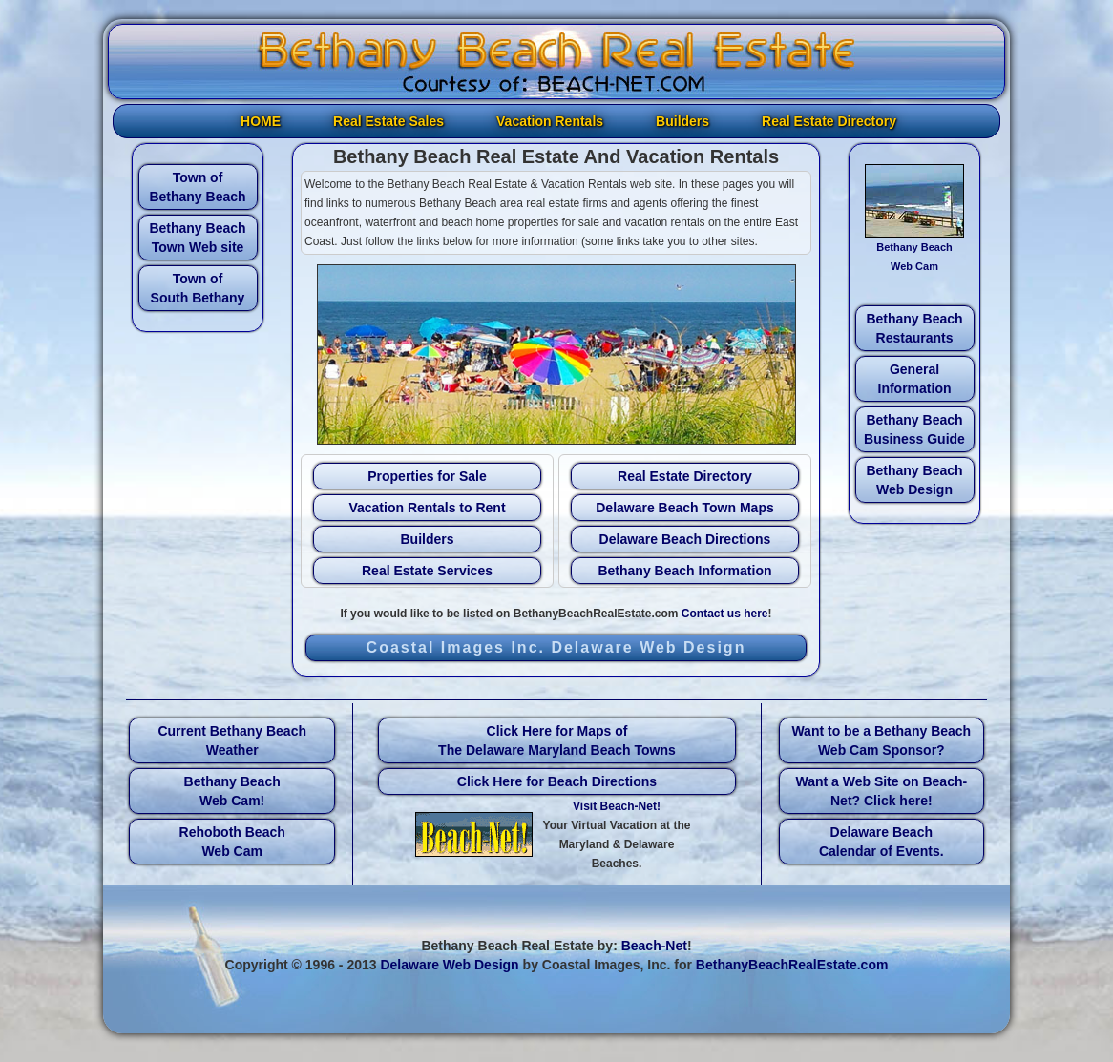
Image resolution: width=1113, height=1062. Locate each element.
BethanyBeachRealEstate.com (792, 964)
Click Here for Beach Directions (557, 781)
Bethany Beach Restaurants (914, 328)
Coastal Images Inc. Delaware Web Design (556, 647)
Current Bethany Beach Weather (232, 740)
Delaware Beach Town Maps (684, 507)
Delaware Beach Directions (685, 539)
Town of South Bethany (198, 288)
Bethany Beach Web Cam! (232, 791)
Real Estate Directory (829, 121)
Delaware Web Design (449, 964)
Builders (682, 121)
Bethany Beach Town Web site (197, 237)
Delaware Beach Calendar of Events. (881, 841)
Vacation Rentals (549, 121)
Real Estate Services (427, 570)
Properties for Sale (427, 476)
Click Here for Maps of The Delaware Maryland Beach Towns (557, 740)
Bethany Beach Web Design (914, 480)
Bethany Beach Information (684, 570)
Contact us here (725, 613)
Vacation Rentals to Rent (426, 507)
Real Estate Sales (388, 121)
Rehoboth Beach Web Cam (232, 841)
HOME (261, 121)
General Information (915, 379)
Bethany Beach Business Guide (914, 429)
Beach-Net (654, 945)
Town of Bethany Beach (197, 187)
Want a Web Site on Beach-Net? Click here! (881, 791)
